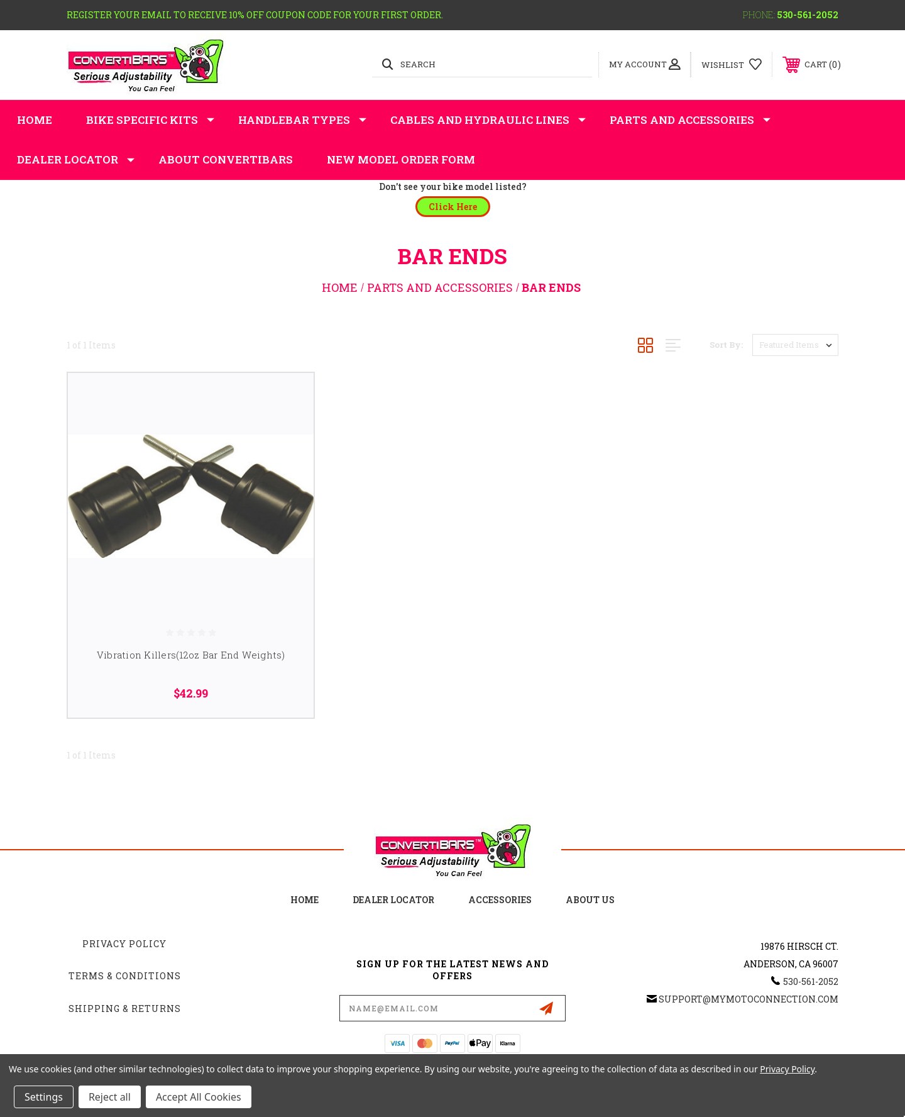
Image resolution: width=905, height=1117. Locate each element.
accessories (500, 900)
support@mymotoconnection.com (748, 999)
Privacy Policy (124, 944)
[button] (452, 206)
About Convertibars (225, 159)
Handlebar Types (302, 120)
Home (34, 120)
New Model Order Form (401, 159)
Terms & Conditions (125, 976)
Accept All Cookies (198, 1097)
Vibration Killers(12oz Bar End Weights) (191, 654)
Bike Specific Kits (150, 120)
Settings (44, 1097)
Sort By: (726, 344)
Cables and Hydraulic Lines (488, 120)
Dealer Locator (75, 159)
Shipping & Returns (125, 1008)
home (304, 900)
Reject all (110, 1097)
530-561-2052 (807, 15)
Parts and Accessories (690, 120)
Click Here (453, 207)
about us (590, 900)
